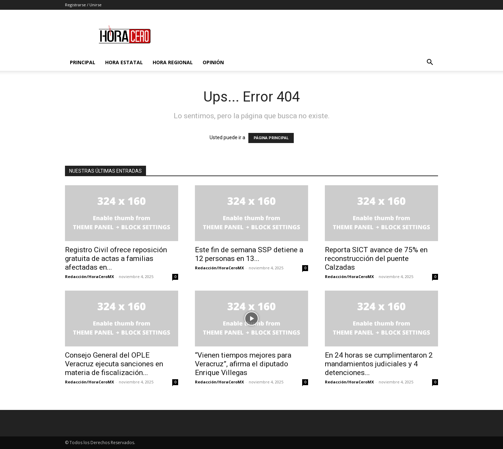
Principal (82, 62)
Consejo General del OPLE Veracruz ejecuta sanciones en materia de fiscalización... (114, 364)
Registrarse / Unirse (83, 4)
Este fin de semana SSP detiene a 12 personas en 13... (249, 254)
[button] (429, 63)
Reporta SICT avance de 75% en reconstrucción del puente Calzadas (376, 258)
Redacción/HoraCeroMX (89, 276)
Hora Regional (173, 62)
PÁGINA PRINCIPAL (271, 138)
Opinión (213, 62)
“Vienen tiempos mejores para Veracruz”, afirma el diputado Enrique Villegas (243, 364)
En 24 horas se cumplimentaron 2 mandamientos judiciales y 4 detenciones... (379, 364)
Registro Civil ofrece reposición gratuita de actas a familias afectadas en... (116, 258)
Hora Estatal (124, 62)
